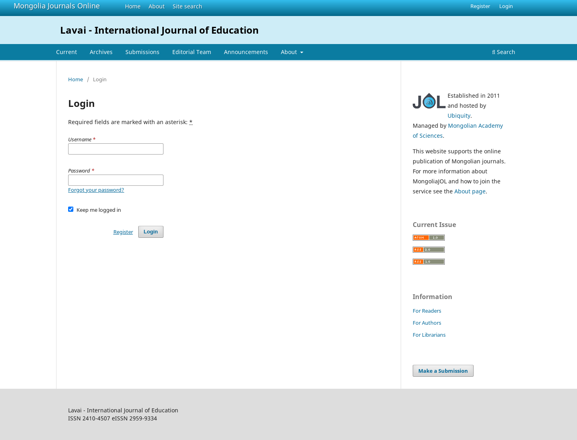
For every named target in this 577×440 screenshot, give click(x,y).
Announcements (246, 52)
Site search (187, 6)
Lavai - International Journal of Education (159, 29)
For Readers (427, 310)
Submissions (142, 52)
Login (506, 6)
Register (480, 6)
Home (133, 6)
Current (66, 52)
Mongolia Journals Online (57, 5)
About (157, 6)
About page (470, 191)
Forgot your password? (96, 189)
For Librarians (429, 334)
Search (503, 52)
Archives (101, 52)
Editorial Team (191, 52)
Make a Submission (443, 370)
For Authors (427, 322)
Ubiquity (459, 115)
